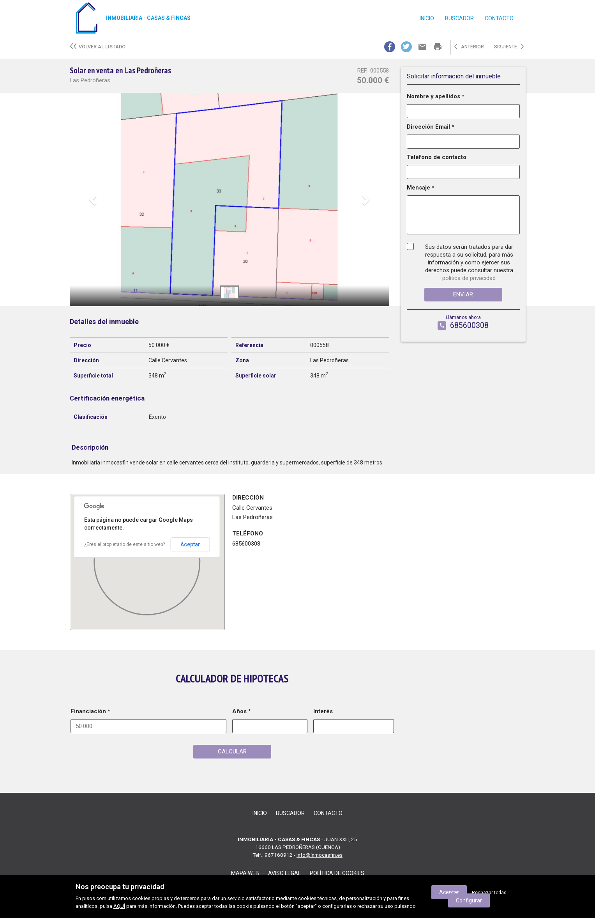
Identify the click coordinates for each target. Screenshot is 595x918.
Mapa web (245, 873)
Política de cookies (337, 873)
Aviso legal (284, 873)
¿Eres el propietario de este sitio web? (124, 544)
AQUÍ (119, 906)
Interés (323, 711)
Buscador (459, 18)
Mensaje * (420, 187)
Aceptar (190, 544)
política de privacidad (469, 278)
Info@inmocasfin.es (320, 855)
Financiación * (90, 711)
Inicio (427, 18)
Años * (241, 711)
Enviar (463, 294)
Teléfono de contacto (436, 157)
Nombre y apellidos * (435, 96)
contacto (499, 18)
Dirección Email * (430, 126)
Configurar (469, 900)
